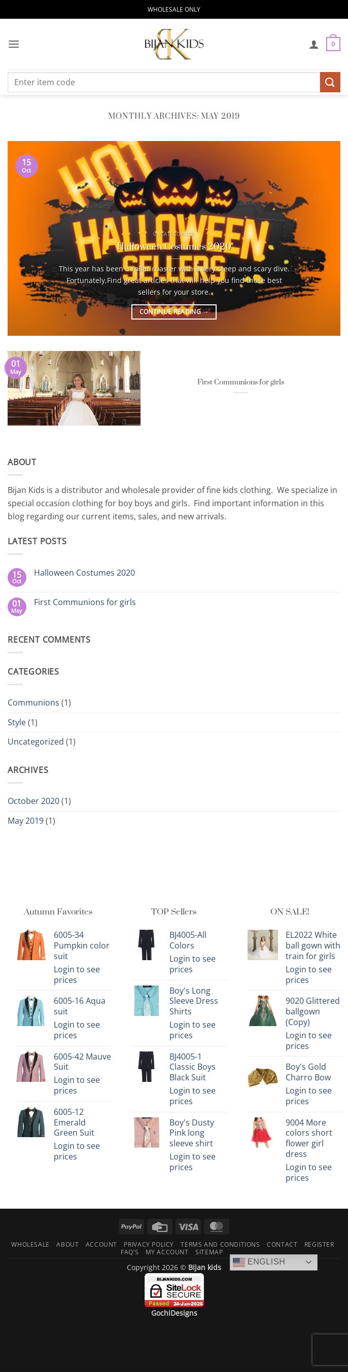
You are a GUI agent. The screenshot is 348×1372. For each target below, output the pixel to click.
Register (319, 1244)
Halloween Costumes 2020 (174, 246)
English (259, 1262)
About (67, 1244)
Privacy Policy (149, 1244)
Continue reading (174, 311)
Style (17, 722)
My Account (167, 1252)
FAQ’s (129, 1252)
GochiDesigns (174, 1313)
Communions (33, 702)
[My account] (314, 44)
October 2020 (33, 800)
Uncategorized (36, 741)
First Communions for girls (240, 382)
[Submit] (330, 82)
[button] (14, 43)
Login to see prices (77, 975)
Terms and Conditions (220, 1244)
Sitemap (209, 1252)
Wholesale (30, 1244)
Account (101, 1244)
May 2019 (26, 820)
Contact (282, 1244)
